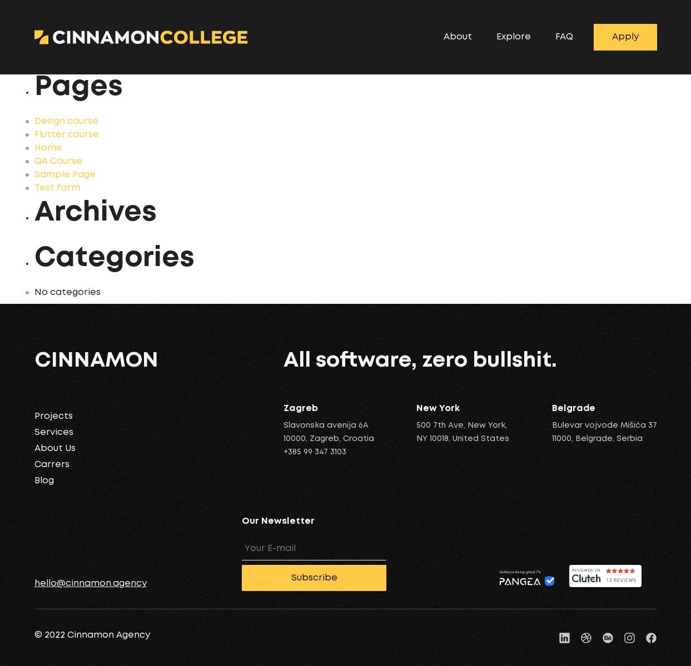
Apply (625, 37)
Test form (57, 188)
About (458, 37)
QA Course (58, 161)
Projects (53, 416)
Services (53, 432)
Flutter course (66, 135)
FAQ (564, 37)
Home (48, 148)
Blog (44, 481)
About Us (55, 448)
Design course (66, 121)
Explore (513, 37)
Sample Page (65, 175)
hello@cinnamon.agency (90, 583)
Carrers (51, 464)
